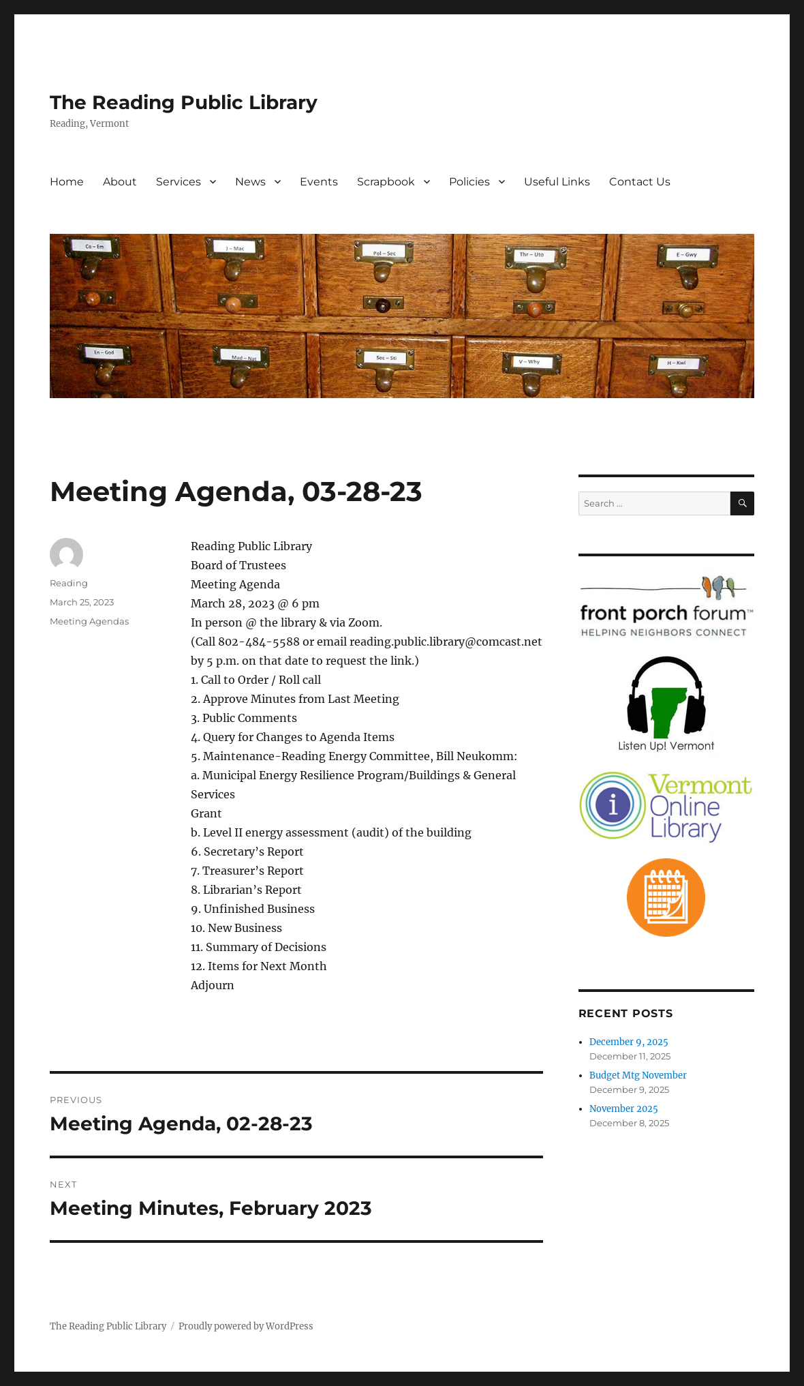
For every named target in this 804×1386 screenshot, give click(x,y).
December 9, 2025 (628, 1042)
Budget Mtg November (638, 1075)
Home (67, 181)
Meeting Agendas (89, 621)
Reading (69, 582)
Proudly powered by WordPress (246, 1326)
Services (178, 181)
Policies (469, 181)
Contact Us (639, 181)
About (120, 181)
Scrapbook (386, 181)
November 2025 (623, 1109)
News (250, 181)
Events (319, 181)
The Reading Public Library (184, 102)
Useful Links (557, 181)
